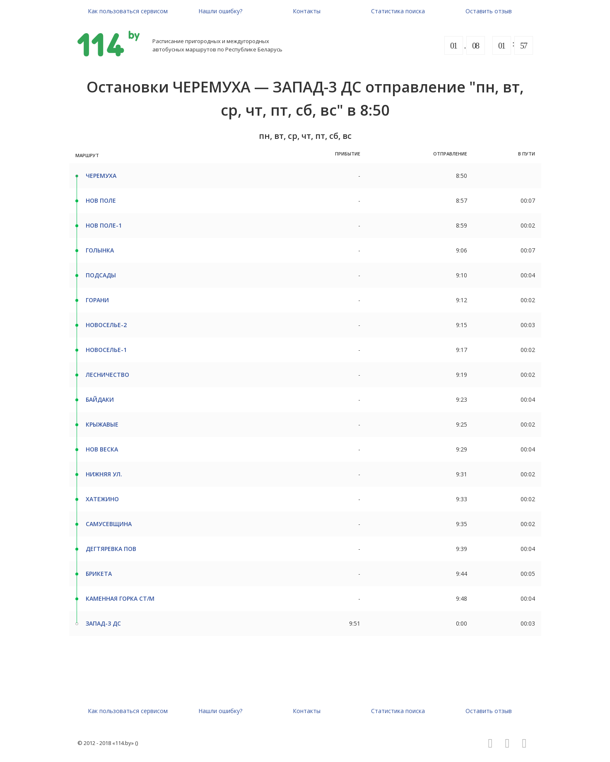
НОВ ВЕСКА (102, 449)
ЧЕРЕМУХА (101, 176)
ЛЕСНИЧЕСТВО (107, 375)
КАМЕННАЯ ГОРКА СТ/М (120, 598)
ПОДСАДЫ (101, 275)
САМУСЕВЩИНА (109, 524)
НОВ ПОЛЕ (101, 200)
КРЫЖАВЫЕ (102, 424)
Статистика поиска (398, 11)
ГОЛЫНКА (100, 250)
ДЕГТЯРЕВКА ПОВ (111, 549)
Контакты (307, 11)
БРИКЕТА (99, 574)
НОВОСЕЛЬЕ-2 (106, 325)
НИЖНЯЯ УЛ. (104, 474)
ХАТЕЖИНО (102, 499)
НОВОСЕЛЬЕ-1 (106, 350)
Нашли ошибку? (220, 11)
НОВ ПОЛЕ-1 (104, 225)
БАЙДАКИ (100, 399)
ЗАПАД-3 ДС (103, 623)
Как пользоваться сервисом (128, 11)
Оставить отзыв (488, 11)
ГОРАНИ (97, 300)
